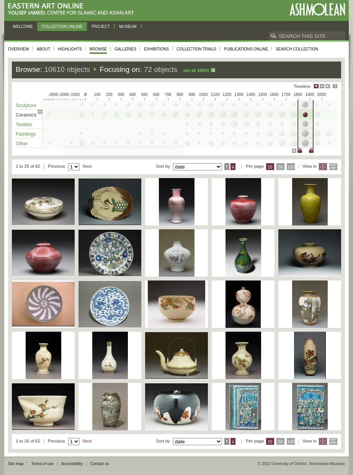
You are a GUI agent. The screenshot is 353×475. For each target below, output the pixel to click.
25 (270, 167)
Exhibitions (156, 49)
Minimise (322, 86)
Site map (15, 464)
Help (335, 86)
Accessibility (72, 464)
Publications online (246, 49)
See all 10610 (196, 70)
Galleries (125, 49)
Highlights (70, 49)
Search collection (297, 49)
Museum (128, 26)
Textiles (24, 124)
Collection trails (196, 49)
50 (280, 167)
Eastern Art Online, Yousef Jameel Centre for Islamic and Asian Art (73, 9)
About (43, 49)
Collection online (62, 26)
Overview (18, 49)
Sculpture (26, 105)
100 (291, 167)
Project (101, 26)
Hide (327, 86)
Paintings (26, 134)
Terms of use (42, 464)
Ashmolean (317, 9)
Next (87, 166)
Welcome (23, 26)
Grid (323, 166)
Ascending (226, 166)
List (333, 166)
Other (22, 143)
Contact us (99, 464)
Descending (232, 166)
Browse (98, 49)
